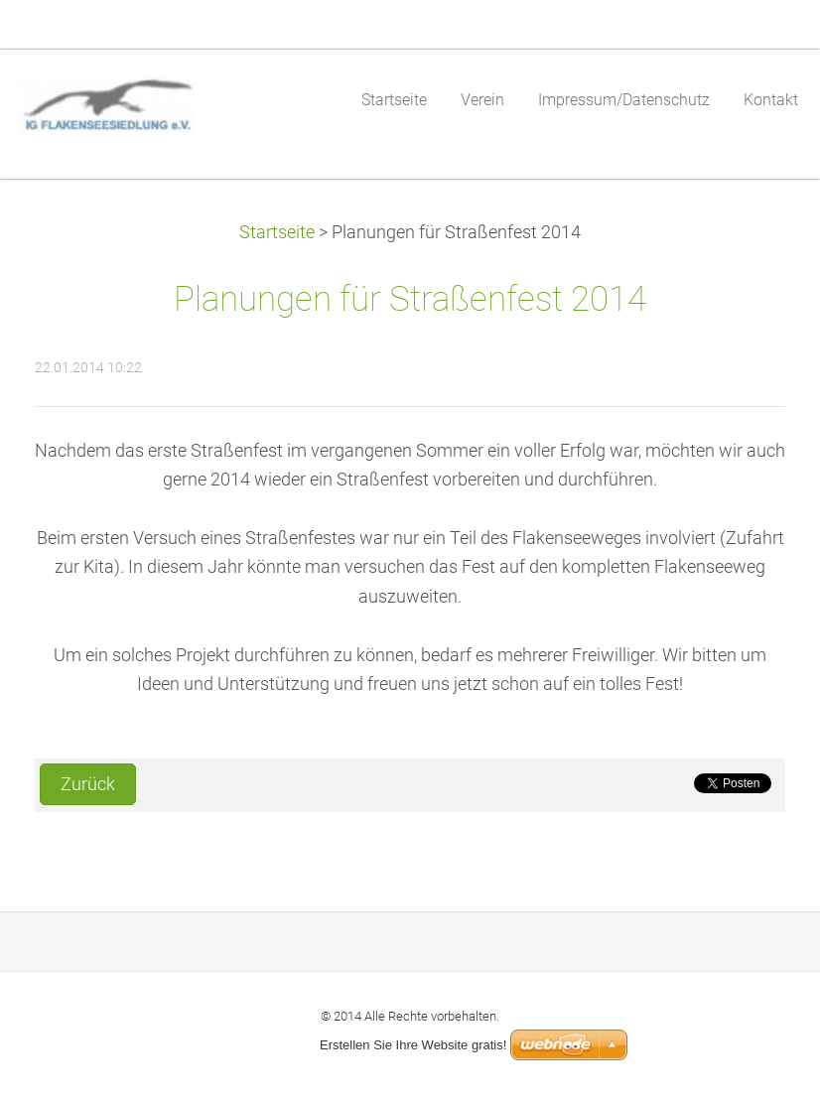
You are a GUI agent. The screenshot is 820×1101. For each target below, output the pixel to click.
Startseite (277, 232)
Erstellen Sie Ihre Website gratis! (413, 1044)
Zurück (88, 784)
